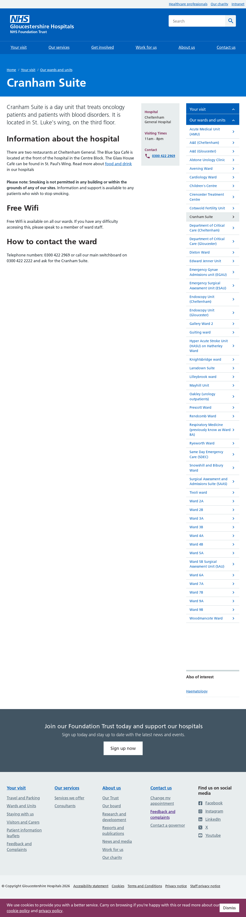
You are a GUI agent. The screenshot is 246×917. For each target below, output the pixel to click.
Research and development (114, 817)
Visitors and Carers (23, 822)
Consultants (65, 805)
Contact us (161, 788)
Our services (67, 788)
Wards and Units (21, 805)
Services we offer (69, 798)
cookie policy (18, 910)
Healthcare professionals (188, 4)
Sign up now (123, 748)
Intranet (238, 4)
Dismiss (229, 907)
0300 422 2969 (163, 156)
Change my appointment (162, 801)
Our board (111, 805)
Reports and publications (113, 830)
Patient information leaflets (24, 833)
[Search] (230, 21)
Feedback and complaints (162, 814)
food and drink (118, 163)
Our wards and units (56, 70)
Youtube (209, 835)
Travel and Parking (23, 798)
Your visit (28, 70)
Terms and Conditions (145, 886)
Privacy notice (176, 886)
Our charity (219, 4)
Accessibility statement (90, 886)
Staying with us (20, 814)
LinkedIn (209, 819)
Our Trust (110, 798)
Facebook (210, 803)
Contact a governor (167, 825)
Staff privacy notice (205, 886)
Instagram (210, 811)
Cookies (118, 886)
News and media (117, 841)
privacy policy (50, 910)
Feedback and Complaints (19, 846)
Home (11, 70)
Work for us (112, 849)
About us (111, 788)
